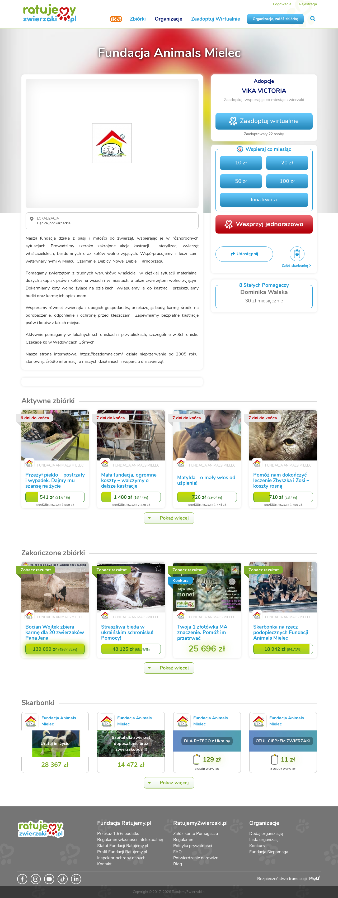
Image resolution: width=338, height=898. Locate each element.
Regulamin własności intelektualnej (130, 840)
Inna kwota (264, 199)
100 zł (287, 181)
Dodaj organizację (266, 834)
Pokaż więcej (166, 518)
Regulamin (183, 840)
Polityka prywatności (192, 846)
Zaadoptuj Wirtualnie (215, 19)
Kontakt (104, 864)
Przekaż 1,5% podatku (118, 834)
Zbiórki (138, 19)
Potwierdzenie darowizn (195, 858)
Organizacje (168, 19)
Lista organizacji (264, 840)
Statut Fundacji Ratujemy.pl (122, 846)
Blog (177, 864)
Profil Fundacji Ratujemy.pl (122, 852)
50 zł (241, 181)
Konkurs (257, 846)
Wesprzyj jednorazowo (269, 224)
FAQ (177, 852)
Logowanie (282, 4)
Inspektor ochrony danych (121, 858)
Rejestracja (308, 4)
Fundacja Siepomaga (268, 852)
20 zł (287, 162)
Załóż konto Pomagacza (195, 834)
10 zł (241, 162)
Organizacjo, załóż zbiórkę (275, 18)
